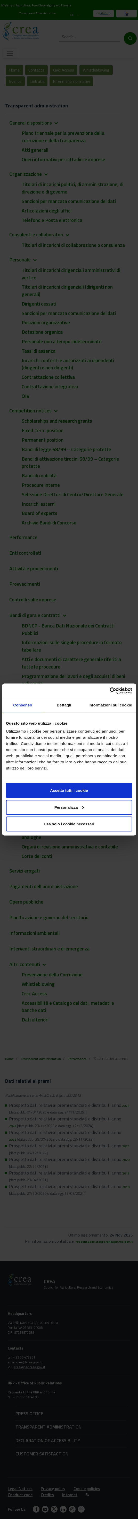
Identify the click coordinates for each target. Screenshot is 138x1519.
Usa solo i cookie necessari (69, 824)
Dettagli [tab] (64, 705)
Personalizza (69, 807)
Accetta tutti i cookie (69, 790)
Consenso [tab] (22, 705)
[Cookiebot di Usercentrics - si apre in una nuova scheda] (109, 690)
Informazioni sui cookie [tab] (110, 705)
